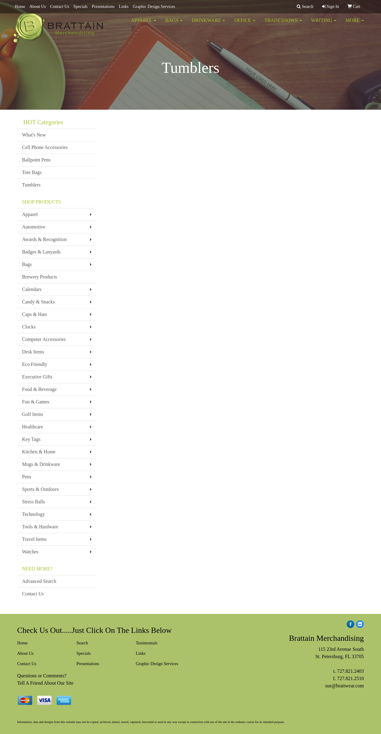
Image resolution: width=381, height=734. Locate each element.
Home (20, 6)
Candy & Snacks (38, 301)
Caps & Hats (34, 314)
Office (244, 24)
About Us (37, 6)
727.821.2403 (350, 671)
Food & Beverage (39, 389)
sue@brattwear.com (344, 685)
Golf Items (32, 414)
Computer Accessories (44, 339)
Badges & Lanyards (41, 251)
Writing (323, 24)
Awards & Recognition (44, 239)
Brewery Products (39, 276)
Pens (26, 476)
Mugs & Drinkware (41, 464)
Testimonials (147, 643)
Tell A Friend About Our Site (45, 683)
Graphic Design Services (154, 6)
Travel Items (34, 539)
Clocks (29, 326)
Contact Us (59, 6)
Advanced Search (39, 581)
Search (82, 643)
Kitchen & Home (39, 451)
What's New (34, 134)
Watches (30, 551)
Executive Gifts (37, 376)
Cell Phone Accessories (45, 147)
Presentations (103, 6)
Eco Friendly (34, 364)
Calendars (32, 289)
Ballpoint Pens (36, 159)
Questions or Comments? (42, 675)
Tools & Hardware (40, 526)
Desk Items (33, 351)
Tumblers (31, 184)
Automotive (33, 226)
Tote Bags (32, 172)
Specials (80, 6)
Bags (174, 24)
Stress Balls (33, 501)
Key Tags (31, 439)
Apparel (143, 24)
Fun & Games (36, 401)
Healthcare (32, 426)
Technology (33, 514)
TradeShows (283, 24)
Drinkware (208, 24)
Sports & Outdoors (40, 489)
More (354, 24)
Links (124, 6)
